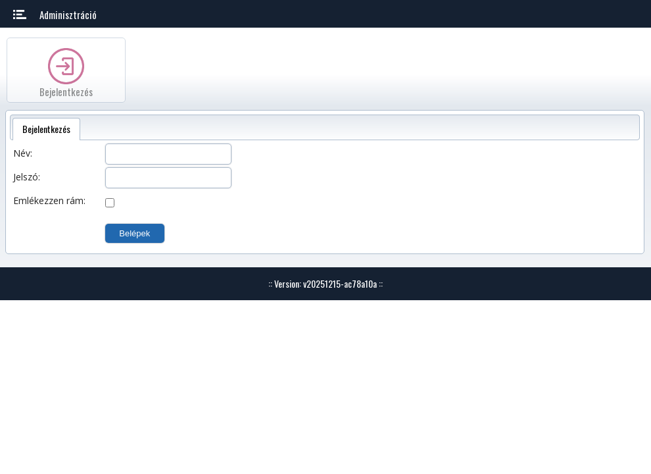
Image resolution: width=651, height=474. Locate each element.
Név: (22, 153)
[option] (66, 70)
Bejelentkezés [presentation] (46, 129)
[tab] (46, 129)
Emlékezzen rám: (49, 200)
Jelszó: (26, 177)
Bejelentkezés (66, 91)
